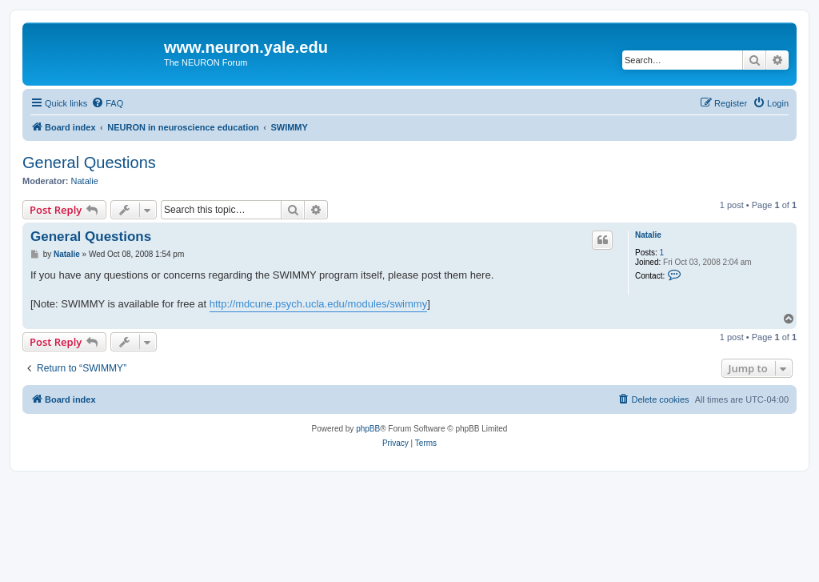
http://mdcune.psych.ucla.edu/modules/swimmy (318, 304)
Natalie (84, 181)
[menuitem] (107, 103)
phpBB (368, 428)
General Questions (89, 162)
